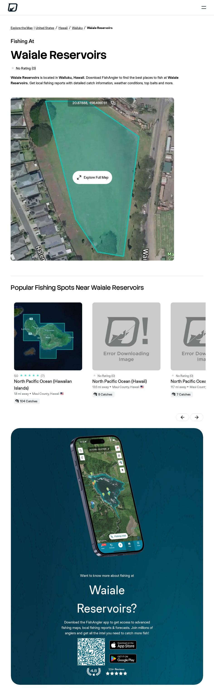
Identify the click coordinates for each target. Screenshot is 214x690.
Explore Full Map (96, 177)
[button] (92, 177)
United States (45, 28)
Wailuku (77, 28)
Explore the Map (22, 28)
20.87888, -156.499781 (94, 103)
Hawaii (63, 28)
